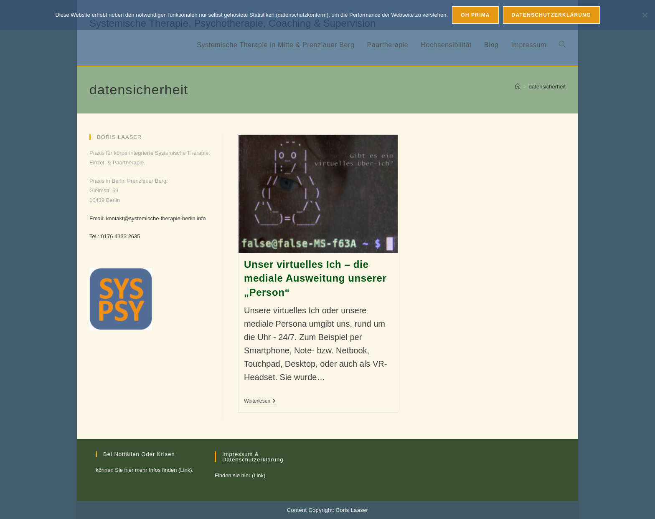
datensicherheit (547, 86)
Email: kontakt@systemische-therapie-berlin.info (147, 218)
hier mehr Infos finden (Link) (158, 470)
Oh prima (475, 15)
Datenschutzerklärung (551, 15)
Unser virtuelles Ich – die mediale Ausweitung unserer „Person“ (315, 278)
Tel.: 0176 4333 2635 (114, 236)
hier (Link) (253, 475)
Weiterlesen (260, 401)
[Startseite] (517, 86)
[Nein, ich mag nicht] (644, 15)
